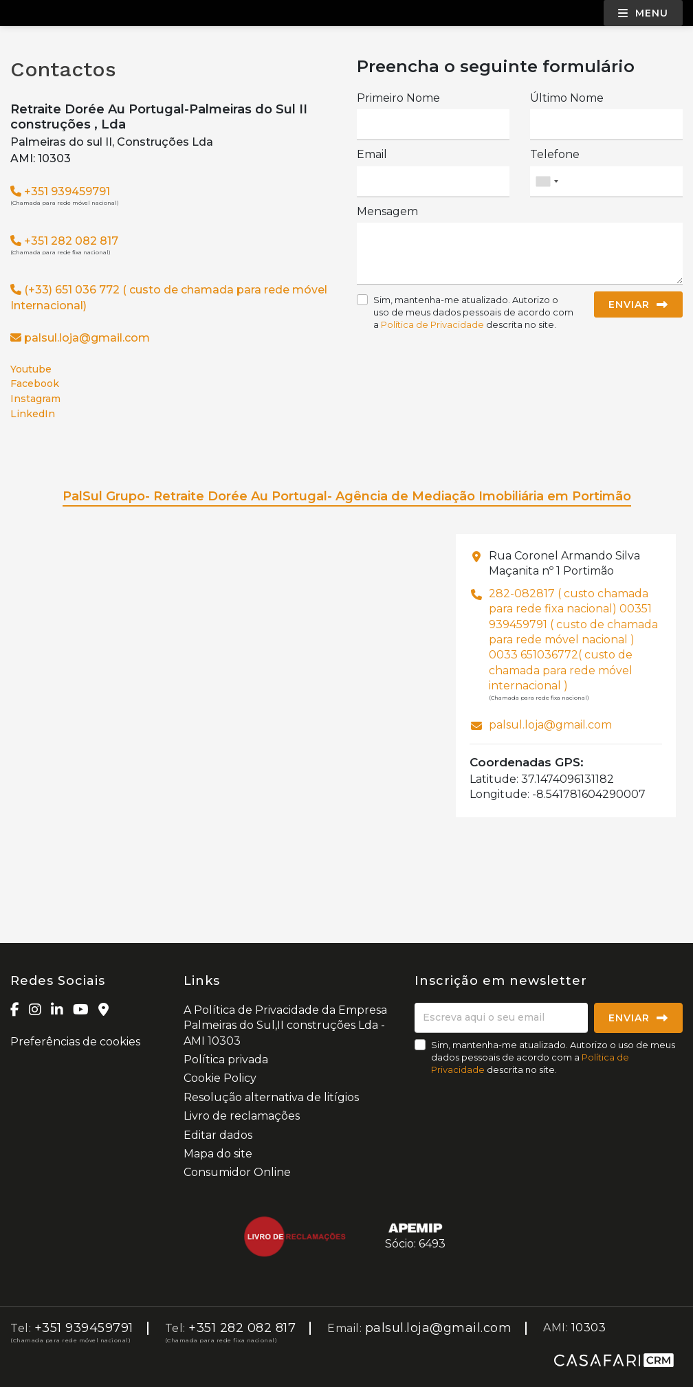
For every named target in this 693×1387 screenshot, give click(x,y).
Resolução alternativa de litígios (271, 1097)
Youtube (31, 369)
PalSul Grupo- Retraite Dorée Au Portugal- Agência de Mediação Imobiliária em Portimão (347, 496)
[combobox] (606, 182)
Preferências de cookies (75, 1041)
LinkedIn (32, 414)
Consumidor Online (237, 1172)
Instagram (35, 399)
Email (372, 154)
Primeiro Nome (398, 97)
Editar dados (218, 1135)
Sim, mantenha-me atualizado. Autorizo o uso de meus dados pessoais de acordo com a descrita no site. (473, 312)
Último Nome (567, 97)
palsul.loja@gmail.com (87, 337)
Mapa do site (218, 1153)
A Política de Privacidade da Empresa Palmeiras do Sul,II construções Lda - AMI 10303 (285, 1025)
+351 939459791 (60, 191)
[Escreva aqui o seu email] (501, 1018)
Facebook (34, 384)
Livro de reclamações (242, 1115)
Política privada (226, 1059)
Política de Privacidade (433, 324)
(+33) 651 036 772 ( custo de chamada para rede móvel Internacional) (168, 297)
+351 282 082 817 (64, 240)
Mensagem (387, 211)
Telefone (555, 154)
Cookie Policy (220, 1078)
